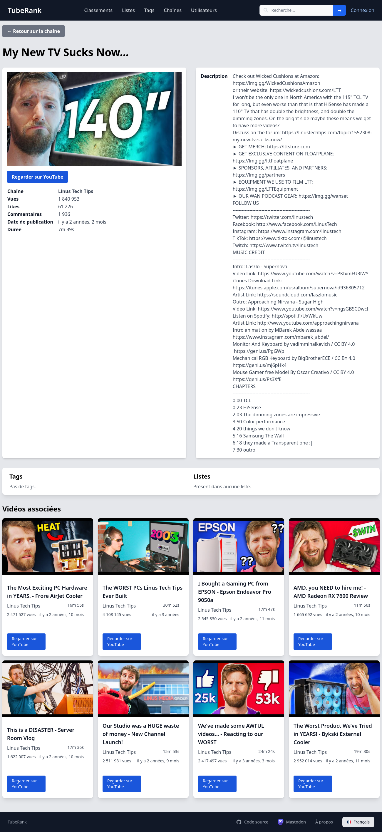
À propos (324, 822)
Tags (149, 10)
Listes (128, 10)
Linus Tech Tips (75, 191)
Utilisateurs (204, 10)
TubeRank (17, 822)
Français (358, 822)
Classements (98, 10)
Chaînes (173, 10)
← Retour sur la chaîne (33, 31)
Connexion (362, 10)
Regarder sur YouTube (37, 177)
